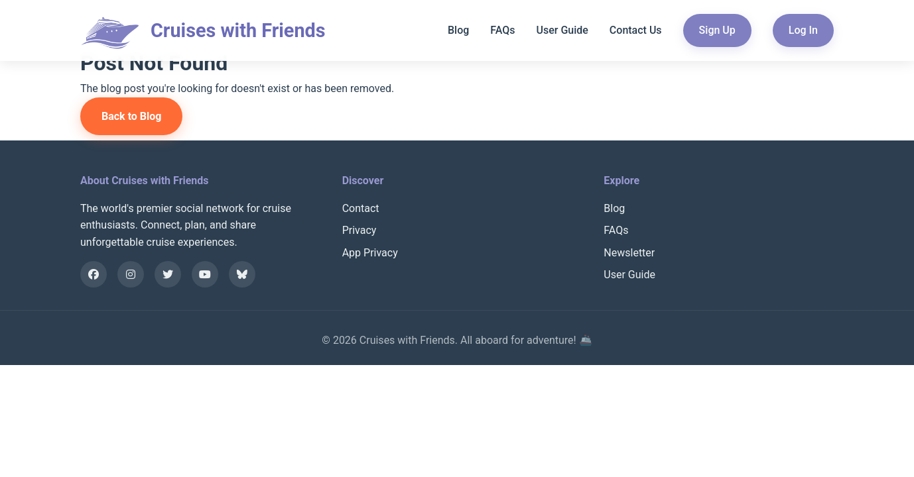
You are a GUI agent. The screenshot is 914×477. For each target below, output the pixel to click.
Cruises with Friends (238, 30)
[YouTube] (205, 274)
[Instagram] (130, 274)
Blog (458, 30)
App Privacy (370, 252)
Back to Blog (131, 116)
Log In (803, 30)
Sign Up (717, 30)
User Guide (562, 30)
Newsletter (629, 252)
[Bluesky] (242, 274)
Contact (360, 208)
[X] (168, 274)
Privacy (359, 230)
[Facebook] (93, 274)
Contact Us (636, 30)
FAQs (502, 30)
